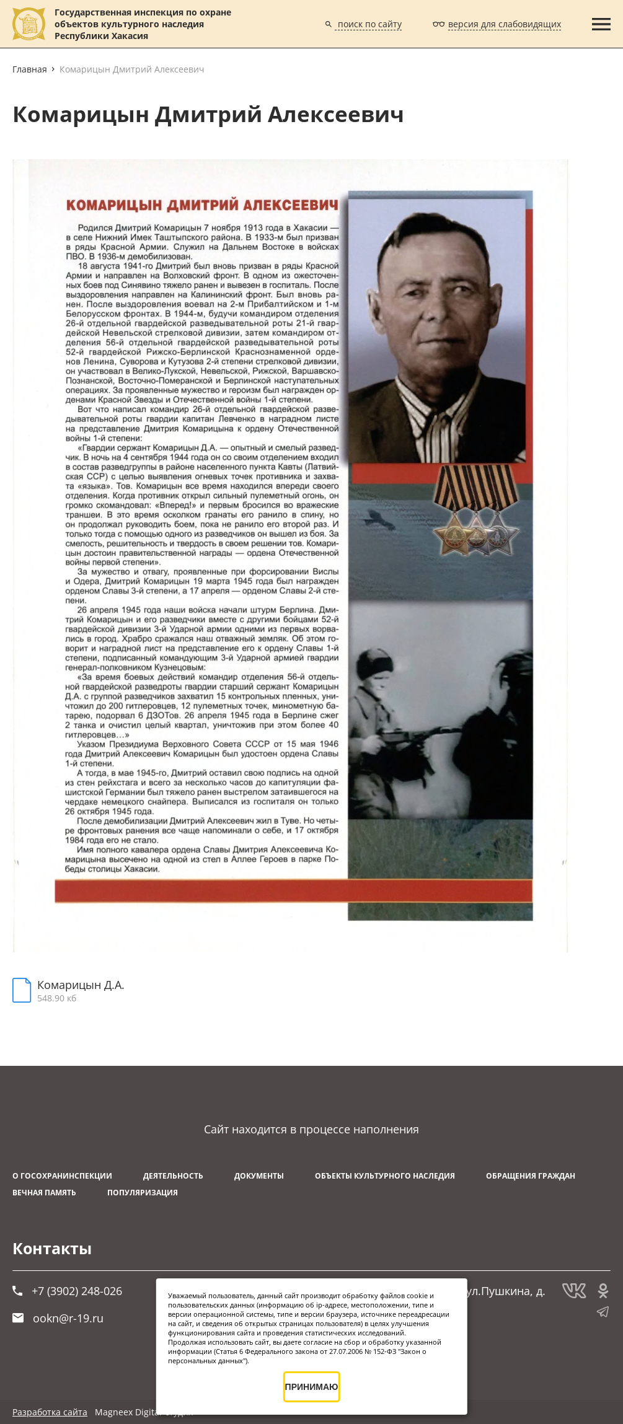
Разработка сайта (49, 1412)
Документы (259, 1176)
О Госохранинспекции (62, 1176)
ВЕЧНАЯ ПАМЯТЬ (44, 1192)
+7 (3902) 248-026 (67, 1290)
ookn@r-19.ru (58, 1318)
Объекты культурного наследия (385, 1176)
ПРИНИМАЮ (311, 1387)
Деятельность (173, 1176)
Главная (29, 69)
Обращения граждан (530, 1176)
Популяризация (142, 1192)
